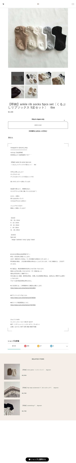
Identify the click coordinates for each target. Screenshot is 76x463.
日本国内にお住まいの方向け (38, 131)
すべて (14, 346)
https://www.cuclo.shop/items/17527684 (23, 305)
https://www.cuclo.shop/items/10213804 (23, 288)
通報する (10, 137)
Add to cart (38, 125)
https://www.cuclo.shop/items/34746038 (23, 297)
